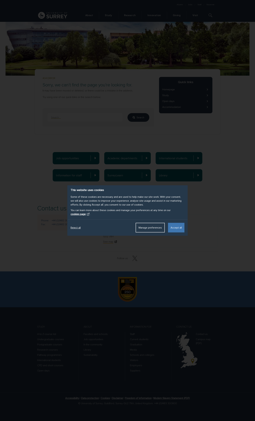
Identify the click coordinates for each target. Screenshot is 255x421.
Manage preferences (150, 227)
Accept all (176, 227)
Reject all (76, 227)
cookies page (80, 214)
